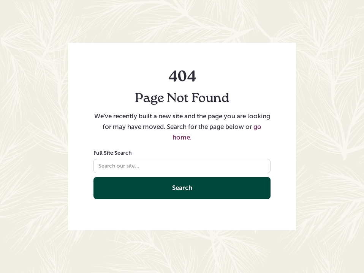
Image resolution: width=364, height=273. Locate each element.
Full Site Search (112, 153)
